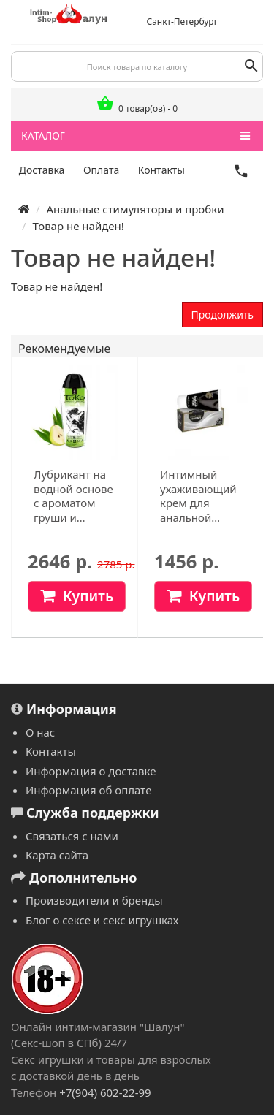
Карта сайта (57, 855)
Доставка (42, 170)
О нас (40, 732)
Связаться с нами (72, 836)
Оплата (101, 170)
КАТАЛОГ (135, 136)
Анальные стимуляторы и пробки (135, 209)
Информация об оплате (88, 790)
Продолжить (222, 314)
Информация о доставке (91, 771)
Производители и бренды (94, 900)
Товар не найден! (77, 225)
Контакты (161, 170)
